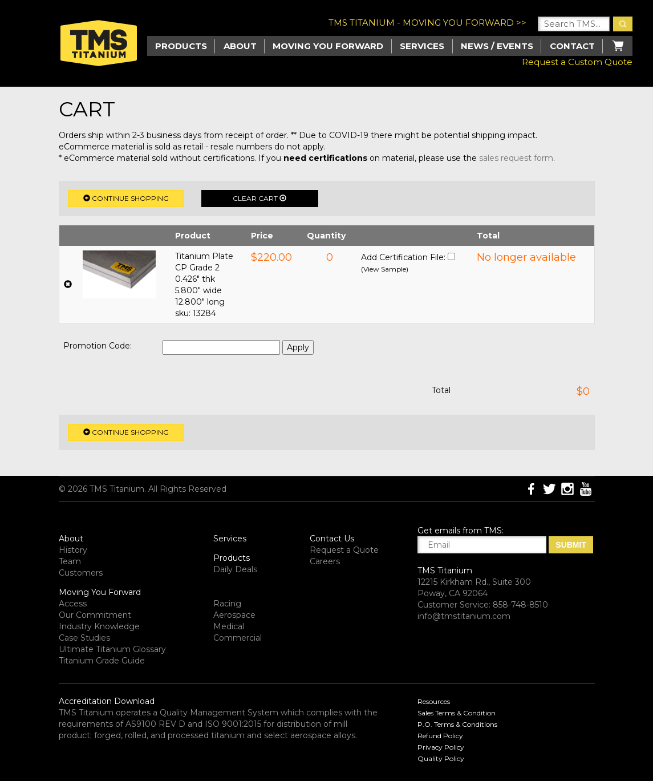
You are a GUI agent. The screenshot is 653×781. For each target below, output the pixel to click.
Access (73, 603)
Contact (572, 46)
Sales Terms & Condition (456, 713)
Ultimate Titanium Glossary (112, 649)
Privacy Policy (440, 747)
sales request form (516, 158)
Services (422, 46)
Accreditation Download (107, 701)
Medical (228, 626)
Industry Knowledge (99, 626)
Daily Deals (235, 569)
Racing (227, 603)
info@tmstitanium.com (463, 616)
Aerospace (234, 615)
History (73, 550)
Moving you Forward (328, 46)
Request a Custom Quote (577, 61)
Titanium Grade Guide (102, 660)
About (240, 46)
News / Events (497, 46)
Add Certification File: (403, 257)
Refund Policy (440, 735)
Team (70, 561)
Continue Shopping (126, 198)
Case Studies (84, 638)
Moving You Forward (100, 592)
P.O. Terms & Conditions (457, 724)
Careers (325, 561)
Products (231, 558)
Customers (81, 573)
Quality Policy (440, 758)
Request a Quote (344, 550)
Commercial (237, 638)
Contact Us (332, 538)
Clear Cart (259, 198)
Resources (433, 701)
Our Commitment (95, 615)
